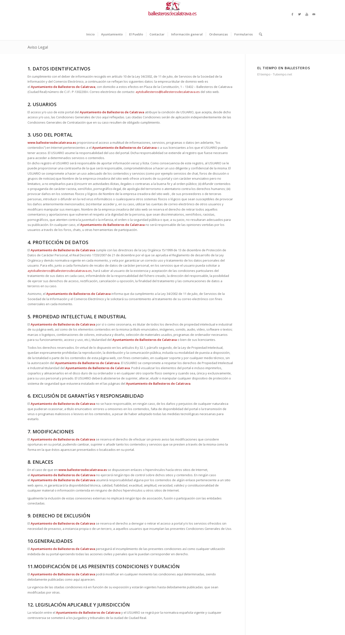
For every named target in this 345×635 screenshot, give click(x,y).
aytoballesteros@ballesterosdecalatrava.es (168, 92)
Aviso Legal (38, 47)
